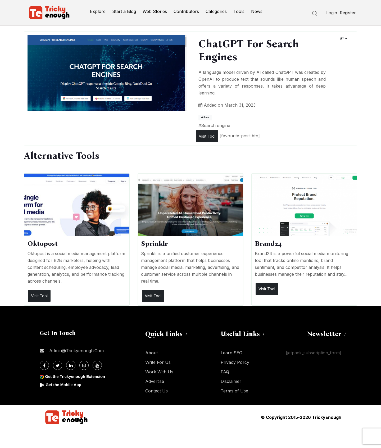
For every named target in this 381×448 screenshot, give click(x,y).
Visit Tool (207, 136)
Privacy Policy (235, 362)
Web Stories (155, 11)
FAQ (225, 371)
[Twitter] (57, 365)
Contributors (186, 11)
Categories (216, 11)
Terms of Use (234, 390)
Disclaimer (231, 381)
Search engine (215, 125)
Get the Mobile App (65, 384)
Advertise (154, 381)
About (151, 352)
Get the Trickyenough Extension (77, 376)
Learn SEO (231, 352)
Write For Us (158, 362)
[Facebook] (44, 365)
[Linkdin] (70, 365)
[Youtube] (97, 365)
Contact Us (156, 390)
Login (331, 12)
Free (205, 117)
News (256, 11)
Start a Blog (124, 11)
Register (348, 12)
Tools (238, 11)
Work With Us (159, 371)
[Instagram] (84, 365)
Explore (98, 11)
